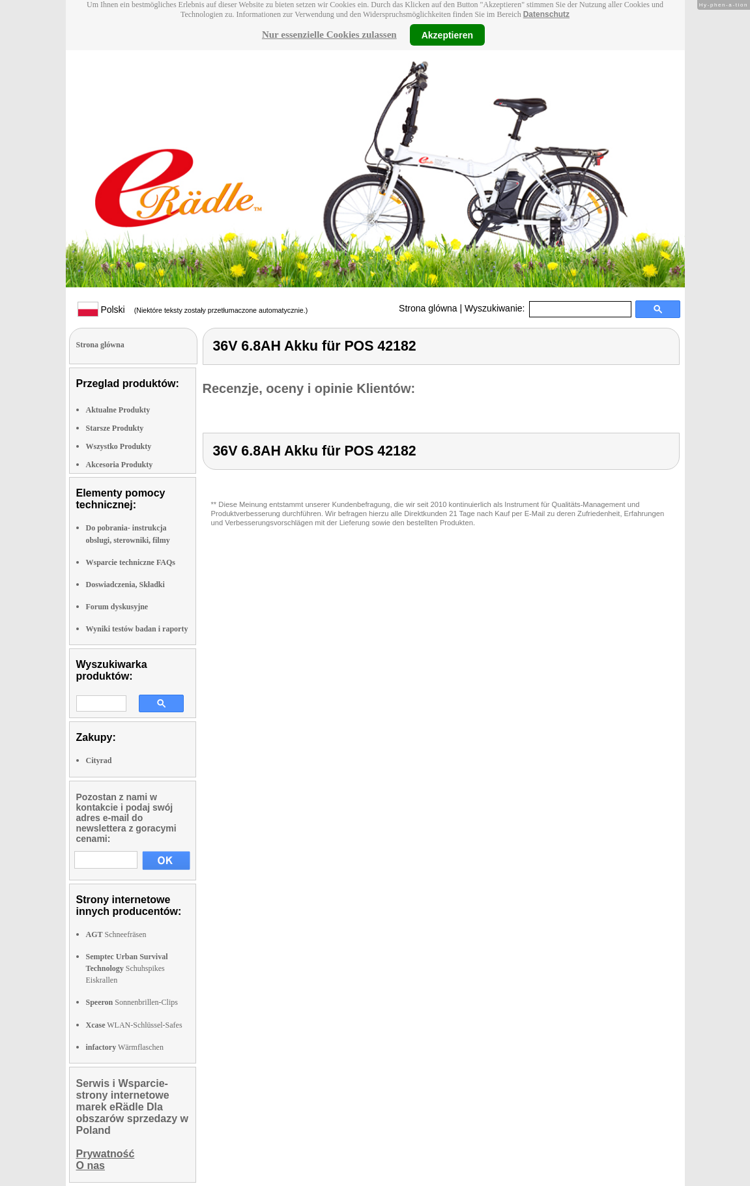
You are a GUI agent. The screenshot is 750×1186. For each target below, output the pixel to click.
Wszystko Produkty (119, 446)
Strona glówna (428, 308)
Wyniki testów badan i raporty (137, 628)
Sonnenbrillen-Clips (132, 1002)
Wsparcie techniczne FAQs (131, 562)
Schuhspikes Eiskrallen (127, 968)
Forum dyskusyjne (117, 606)
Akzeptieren (447, 34)
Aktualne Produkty (118, 409)
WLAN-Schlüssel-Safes (134, 1025)
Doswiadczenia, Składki (125, 584)
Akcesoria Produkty (119, 464)
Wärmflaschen (125, 1047)
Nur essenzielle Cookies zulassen (329, 34)
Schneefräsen (116, 934)
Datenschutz (546, 14)
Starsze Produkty (115, 428)
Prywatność (105, 1153)
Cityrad (99, 760)
